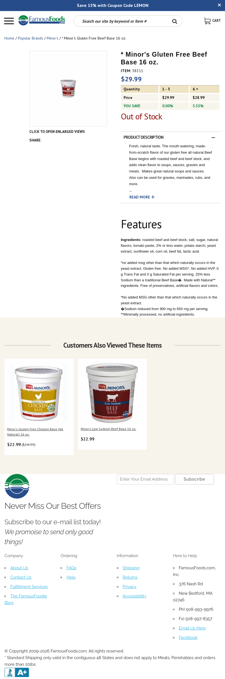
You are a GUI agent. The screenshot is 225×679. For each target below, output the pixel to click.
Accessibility (134, 596)
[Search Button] (174, 21)
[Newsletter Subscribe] (194, 479)
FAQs (71, 567)
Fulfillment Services (29, 586)
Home (9, 38)
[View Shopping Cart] (212, 20)
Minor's (52, 38)
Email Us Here (192, 628)
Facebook (188, 637)
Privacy (130, 586)
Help (70, 577)
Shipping (131, 567)
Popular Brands (30, 38)
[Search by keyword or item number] (120, 21)
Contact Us (21, 577)
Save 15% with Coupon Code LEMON (112, 5)
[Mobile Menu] (9, 22)
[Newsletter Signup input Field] (145, 479)
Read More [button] (139, 197)
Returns (130, 577)
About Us (19, 567)
